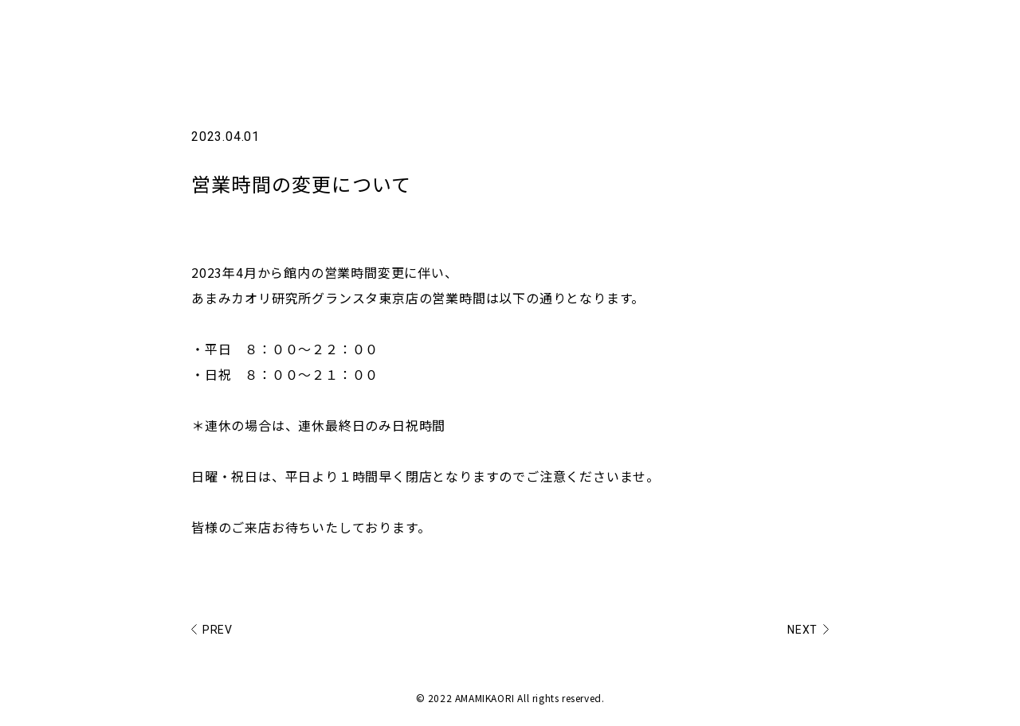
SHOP (914, 31)
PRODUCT (841, 31)
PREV (217, 627)
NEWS (702, 31)
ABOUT (765, 31)
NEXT (802, 627)
